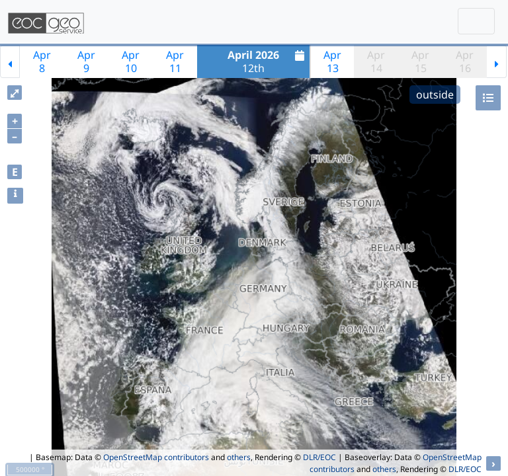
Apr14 (376, 61)
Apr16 (465, 61)
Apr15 (420, 61)
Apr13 (332, 61)
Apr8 (42, 61)
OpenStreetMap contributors (156, 457)
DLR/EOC (319, 457)
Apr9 (86, 61)
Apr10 (131, 61)
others (239, 457)
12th (268, 61)
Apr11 (175, 61)
